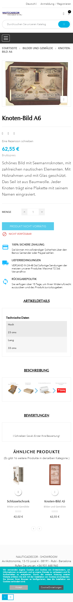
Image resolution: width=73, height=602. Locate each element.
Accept (18, 587)
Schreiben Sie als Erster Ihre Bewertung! (36, 436)
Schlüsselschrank (18, 501)
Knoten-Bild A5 (54, 501)
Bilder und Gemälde (18, 506)
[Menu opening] (6, 38)
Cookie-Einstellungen (51, 587)
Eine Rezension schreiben (17, 141)
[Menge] (33, 211)
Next (39, 528)
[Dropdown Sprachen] (31, 4)
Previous (33, 528)
